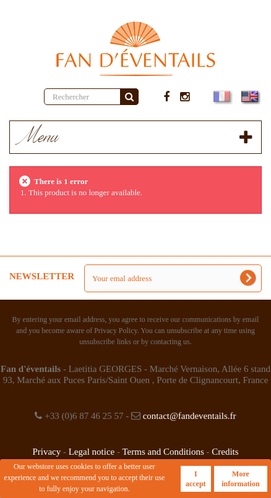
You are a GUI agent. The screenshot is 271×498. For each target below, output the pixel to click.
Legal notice (92, 452)
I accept (196, 479)
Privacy (46, 452)
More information (240, 479)
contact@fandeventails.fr (189, 416)
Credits (225, 452)
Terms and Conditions (163, 452)
